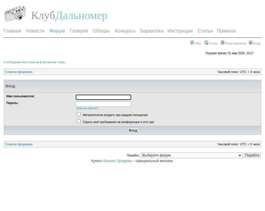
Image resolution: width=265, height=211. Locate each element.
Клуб (43, 15)
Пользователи (233, 43)
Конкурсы (125, 30)
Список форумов (19, 72)
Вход (255, 43)
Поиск (211, 43)
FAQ (195, 43)
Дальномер (81, 15)
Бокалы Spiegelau (118, 161)
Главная (12, 30)
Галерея (79, 30)
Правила (226, 30)
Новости (35, 30)
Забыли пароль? (87, 108)
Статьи (205, 30)
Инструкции (180, 30)
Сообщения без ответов (21, 62)
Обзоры (101, 30)
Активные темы (53, 62)
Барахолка (151, 30)
